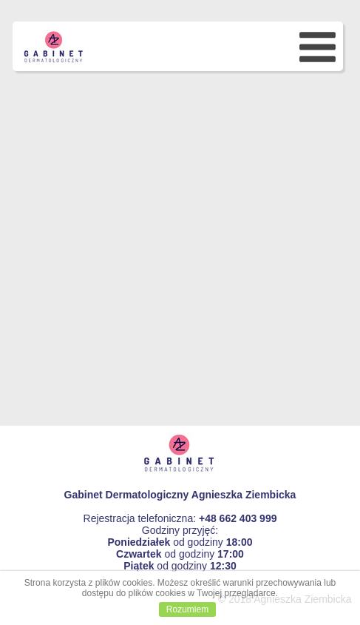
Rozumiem (187, 609)
